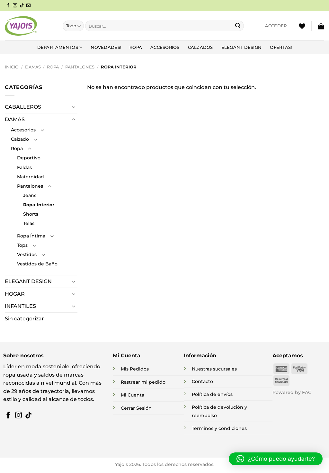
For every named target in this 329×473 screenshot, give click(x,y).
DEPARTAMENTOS (60, 47)
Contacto (202, 381)
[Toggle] (73, 107)
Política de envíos (212, 394)
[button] (276, 26)
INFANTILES (20, 306)
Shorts (30, 214)
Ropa (135, 47)
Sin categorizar (24, 319)
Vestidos (27, 254)
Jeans (29, 195)
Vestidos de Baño (37, 264)
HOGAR (15, 294)
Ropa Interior (38, 205)
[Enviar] (237, 26)
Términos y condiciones (219, 428)
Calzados (200, 47)
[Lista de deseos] (302, 26)
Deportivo (28, 158)
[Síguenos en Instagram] (15, 5)
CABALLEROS (23, 107)
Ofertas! (281, 47)
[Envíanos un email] (28, 5)
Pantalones (79, 67)
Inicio (12, 67)
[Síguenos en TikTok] (22, 5)
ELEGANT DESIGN (28, 281)
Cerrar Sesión (136, 408)
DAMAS (33, 67)
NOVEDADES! (106, 47)
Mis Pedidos (135, 369)
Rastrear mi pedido (143, 382)
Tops (22, 245)
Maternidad (30, 177)
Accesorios (165, 47)
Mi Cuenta (132, 395)
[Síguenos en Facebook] (8, 5)
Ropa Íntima (31, 236)
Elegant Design (241, 47)
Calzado (20, 139)
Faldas (24, 167)
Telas (28, 223)
